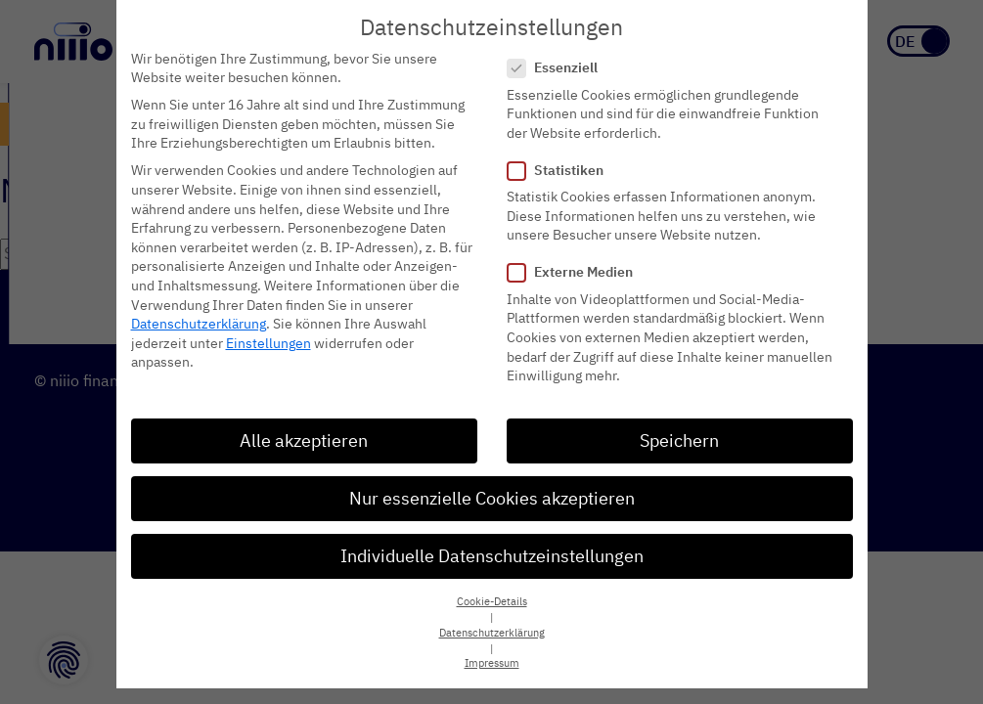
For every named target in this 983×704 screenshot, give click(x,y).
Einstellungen (268, 339)
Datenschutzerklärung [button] (492, 629)
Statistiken (561, 166)
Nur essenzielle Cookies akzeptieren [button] (492, 494)
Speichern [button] (679, 436)
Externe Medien (576, 268)
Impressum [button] (492, 659)
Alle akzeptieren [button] (304, 436)
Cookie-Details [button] (492, 597)
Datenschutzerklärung (198, 320)
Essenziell (558, 64)
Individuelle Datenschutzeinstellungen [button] (492, 552)
